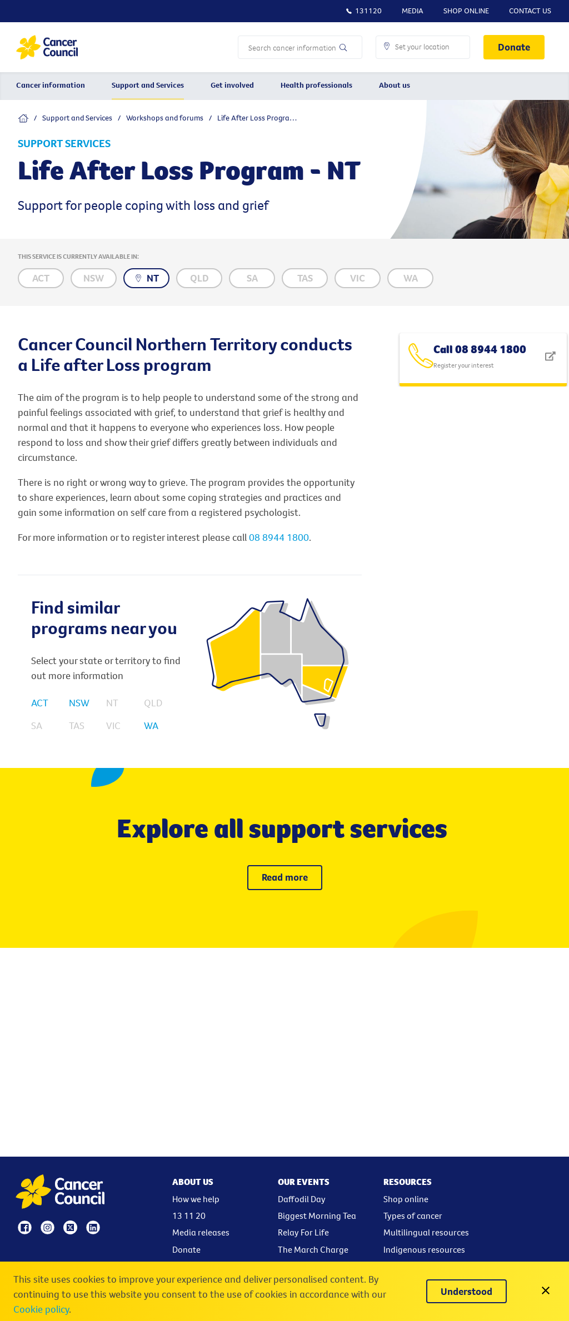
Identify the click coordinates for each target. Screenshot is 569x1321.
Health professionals (316, 85)
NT (112, 702)
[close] (546, 1291)
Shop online (405, 1198)
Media (412, 11)
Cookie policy (41, 1309)
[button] (423, 47)
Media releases (200, 1232)
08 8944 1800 (279, 537)
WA (151, 725)
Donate (514, 47)
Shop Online (466, 11)
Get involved (232, 85)
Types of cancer (412, 1215)
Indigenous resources (424, 1249)
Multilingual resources (426, 1232)
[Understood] (466, 1291)
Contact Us (530, 11)
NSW (79, 702)
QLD (153, 702)
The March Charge (313, 1249)
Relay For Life (303, 1232)
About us (394, 85)
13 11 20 (189, 1215)
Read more (285, 877)
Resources (407, 1181)
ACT (39, 702)
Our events (304, 1181)
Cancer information (50, 85)
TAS (76, 725)
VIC (113, 725)
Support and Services (148, 85)
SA (36, 725)
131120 (363, 11)
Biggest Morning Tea (317, 1215)
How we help (195, 1198)
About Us (192, 1181)
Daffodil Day (302, 1198)
